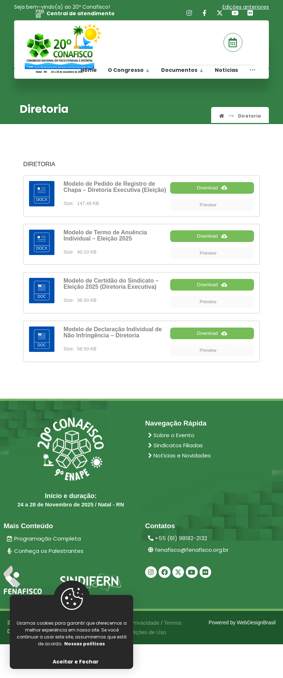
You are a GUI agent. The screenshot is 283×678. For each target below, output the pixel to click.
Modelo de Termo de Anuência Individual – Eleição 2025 (105, 243)
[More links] (252, 74)
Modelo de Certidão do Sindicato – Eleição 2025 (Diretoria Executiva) (111, 298)
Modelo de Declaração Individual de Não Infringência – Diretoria (112, 354)
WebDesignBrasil (256, 654)
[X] (220, 15)
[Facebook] (205, 15)
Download (212, 195)
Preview (212, 212)
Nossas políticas (84, 643)
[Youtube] (235, 15)
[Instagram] (189, 15)
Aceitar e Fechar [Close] (76, 661)
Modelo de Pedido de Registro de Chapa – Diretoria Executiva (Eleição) (114, 187)
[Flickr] (250, 15)
